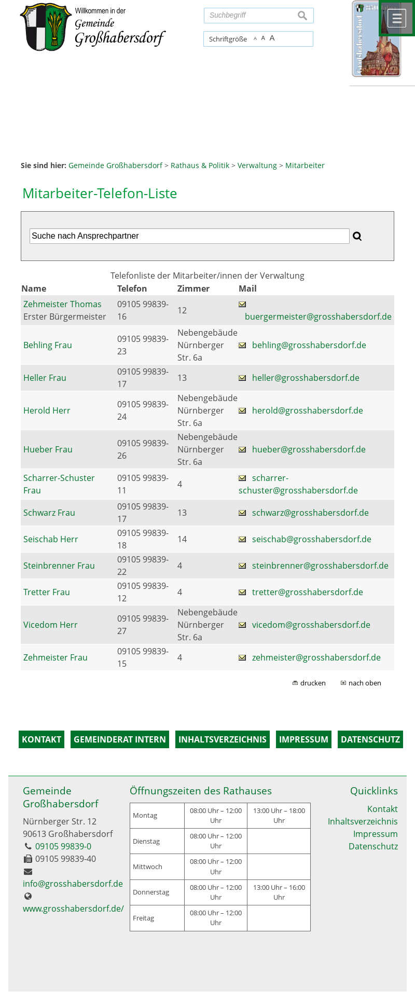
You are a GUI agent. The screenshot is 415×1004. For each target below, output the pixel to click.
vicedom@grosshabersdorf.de (311, 624)
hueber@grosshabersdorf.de (309, 449)
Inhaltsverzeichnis (363, 821)
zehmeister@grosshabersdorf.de (316, 657)
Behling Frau (47, 345)
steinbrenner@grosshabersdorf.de (320, 565)
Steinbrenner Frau (59, 565)
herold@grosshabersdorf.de (307, 410)
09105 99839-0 (63, 846)
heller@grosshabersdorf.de (305, 377)
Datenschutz (373, 846)
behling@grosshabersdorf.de (309, 345)
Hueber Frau (48, 449)
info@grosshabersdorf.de (73, 883)
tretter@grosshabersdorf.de (307, 592)
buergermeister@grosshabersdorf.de (318, 316)
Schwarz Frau (49, 512)
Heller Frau (44, 377)
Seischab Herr (50, 539)
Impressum (375, 834)
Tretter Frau (46, 592)
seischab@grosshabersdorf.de (311, 539)
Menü (397, 18)
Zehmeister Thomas (62, 304)
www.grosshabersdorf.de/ (73, 908)
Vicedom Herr (50, 624)
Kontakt (382, 809)
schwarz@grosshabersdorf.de (310, 512)
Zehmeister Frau (55, 657)
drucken (313, 682)
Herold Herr (47, 410)
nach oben (365, 682)
